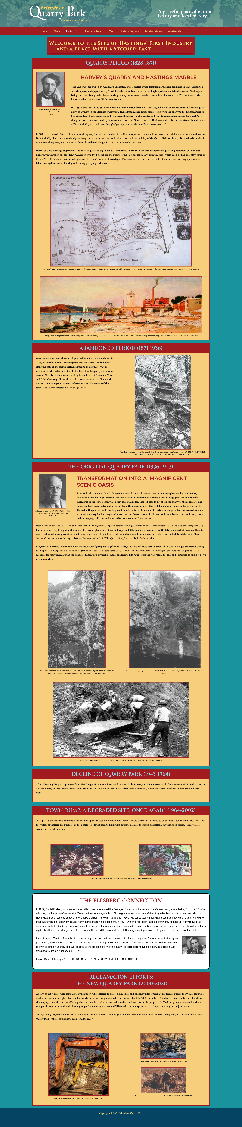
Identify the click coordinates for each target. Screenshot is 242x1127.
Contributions (149, 31)
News (56, 31)
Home (43, 31)
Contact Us (170, 31)
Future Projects (126, 31)
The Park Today (91, 31)
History (71, 31)
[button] (75, 31)
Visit (109, 31)
